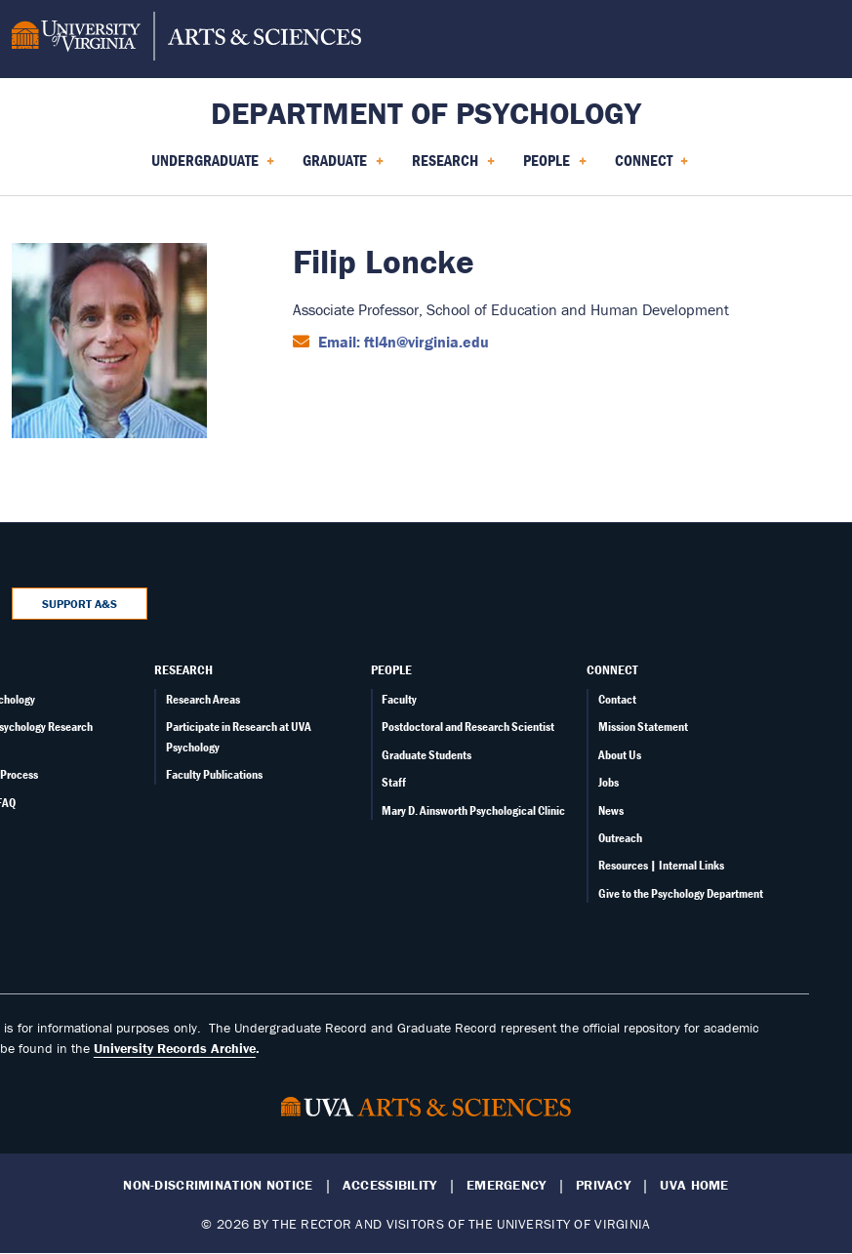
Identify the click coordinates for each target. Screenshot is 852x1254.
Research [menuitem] (453, 166)
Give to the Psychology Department (680, 893)
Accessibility (390, 1185)
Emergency (507, 1185)
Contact (617, 699)
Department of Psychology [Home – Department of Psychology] (426, 113)
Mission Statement (643, 726)
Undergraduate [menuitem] (213, 166)
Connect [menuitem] (652, 166)
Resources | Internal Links (661, 865)
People (391, 669)
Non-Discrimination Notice (217, 1185)
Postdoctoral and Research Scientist (468, 726)
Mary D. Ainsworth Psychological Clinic (473, 810)
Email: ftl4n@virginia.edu (401, 341)
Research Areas (203, 699)
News (611, 810)
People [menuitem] (554, 166)
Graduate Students (426, 755)
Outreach (620, 837)
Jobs (608, 782)
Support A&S (79, 603)
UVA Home (694, 1185)
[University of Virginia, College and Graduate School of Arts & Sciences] (186, 39)
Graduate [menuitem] (343, 166)
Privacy (603, 1185)
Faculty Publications (214, 774)
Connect (612, 669)
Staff (394, 782)
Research (183, 669)
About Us (619, 755)
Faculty (399, 699)
